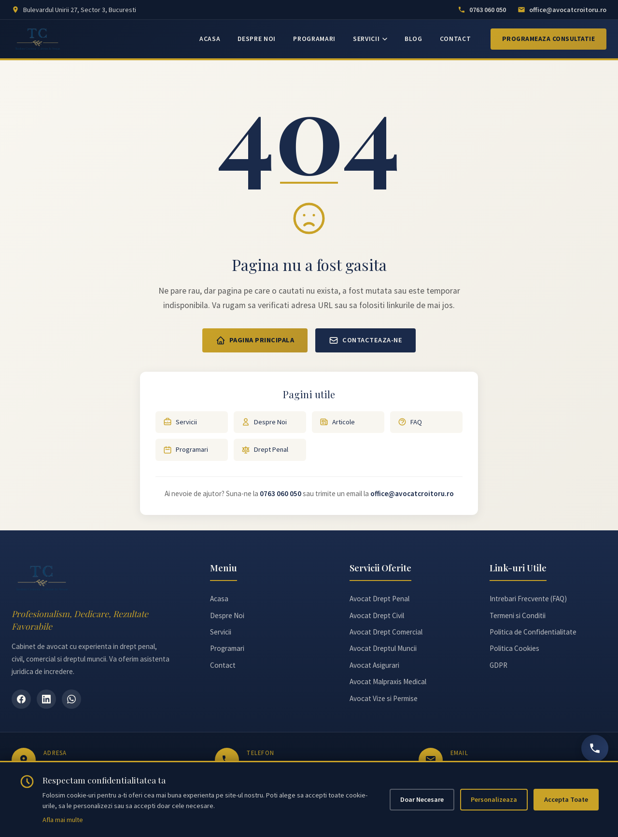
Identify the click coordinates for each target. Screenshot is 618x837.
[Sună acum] (594, 748)
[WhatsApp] (71, 699)
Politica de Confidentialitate (533, 631)
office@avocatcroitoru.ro (412, 493)
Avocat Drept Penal (379, 598)
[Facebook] (21, 699)
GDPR (498, 665)
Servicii (180, 422)
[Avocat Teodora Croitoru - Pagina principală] (38, 39)
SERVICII (370, 39)
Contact (223, 665)
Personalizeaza (494, 799)
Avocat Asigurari (374, 665)
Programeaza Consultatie (548, 39)
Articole (337, 422)
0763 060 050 (280, 493)
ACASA (209, 39)
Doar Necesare (422, 799)
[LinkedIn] (46, 699)
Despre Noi (264, 422)
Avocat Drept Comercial (386, 631)
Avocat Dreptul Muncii (383, 648)
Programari (185, 449)
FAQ (410, 422)
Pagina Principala (255, 340)
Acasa (219, 598)
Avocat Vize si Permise (384, 698)
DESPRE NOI (257, 39)
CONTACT (455, 39)
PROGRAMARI (314, 39)
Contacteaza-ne (365, 340)
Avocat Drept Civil (377, 615)
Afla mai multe (62, 819)
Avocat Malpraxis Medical (388, 681)
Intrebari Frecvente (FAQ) (528, 598)
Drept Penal (264, 449)
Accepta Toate (566, 799)
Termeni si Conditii (518, 615)
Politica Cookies (514, 648)
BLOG (413, 39)
